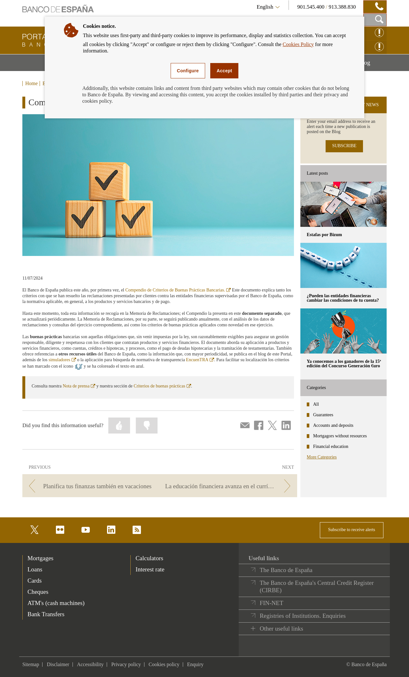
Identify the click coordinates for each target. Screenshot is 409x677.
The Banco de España (286, 570)
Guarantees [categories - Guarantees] (323, 414)
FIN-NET (271, 603)
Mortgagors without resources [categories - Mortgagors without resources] (340, 436)
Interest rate (149, 569)
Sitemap (30, 664)
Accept (224, 70)
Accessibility (90, 664)
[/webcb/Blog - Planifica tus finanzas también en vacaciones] (90, 486)
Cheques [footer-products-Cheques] (37, 591)
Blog (373, 65)
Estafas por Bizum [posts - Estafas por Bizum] (324, 234)
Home (31, 83)
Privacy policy (126, 664)
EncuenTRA (200, 359)
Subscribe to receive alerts (351, 529)
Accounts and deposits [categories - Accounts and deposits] (333, 425)
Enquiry (195, 664)
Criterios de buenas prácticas (162, 386)
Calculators (149, 558)
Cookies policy (164, 664)
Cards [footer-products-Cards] (34, 580)
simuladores (62, 359)
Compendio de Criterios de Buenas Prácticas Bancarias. (178, 290)
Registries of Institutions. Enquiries (303, 615)
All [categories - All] (316, 404)
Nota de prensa (79, 386)
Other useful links (281, 628)
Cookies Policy (298, 44)
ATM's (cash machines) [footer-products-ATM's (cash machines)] (56, 603)
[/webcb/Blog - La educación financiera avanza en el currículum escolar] (229, 486)
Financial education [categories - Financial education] (330, 446)
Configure (188, 70)
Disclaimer (58, 664)
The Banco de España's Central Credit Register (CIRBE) (317, 586)
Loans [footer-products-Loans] (34, 569)
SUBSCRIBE (344, 145)
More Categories (322, 457)
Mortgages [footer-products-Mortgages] (40, 558)
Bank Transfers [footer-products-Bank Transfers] (46, 614)
